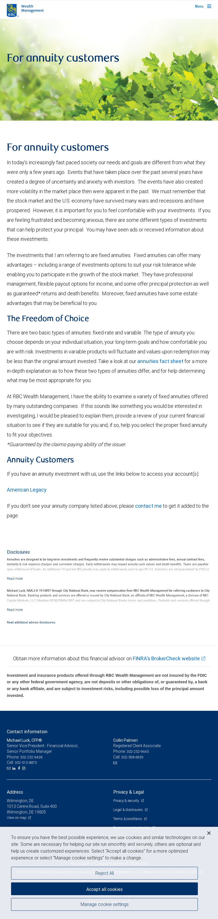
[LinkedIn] (14, 768)
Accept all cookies (104, 889)
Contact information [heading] (27, 731)
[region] (109, 873)
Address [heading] (15, 792)
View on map (17, 817)
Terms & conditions (127, 818)
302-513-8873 (26, 762)
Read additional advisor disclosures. (31, 622)
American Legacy (27, 489)
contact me (148, 506)
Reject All (104, 873)
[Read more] (15, 578)
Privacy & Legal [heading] (128, 792)
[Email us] (9, 768)
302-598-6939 (132, 757)
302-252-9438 (31, 757)
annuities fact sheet (160, 361)
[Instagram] (24, 768)
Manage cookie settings (105, 904)
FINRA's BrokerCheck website (166, 658)
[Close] (209, 833)
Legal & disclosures (128, 809)
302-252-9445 (138, 751)
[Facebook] (19, 768)
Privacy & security (126, 800)
